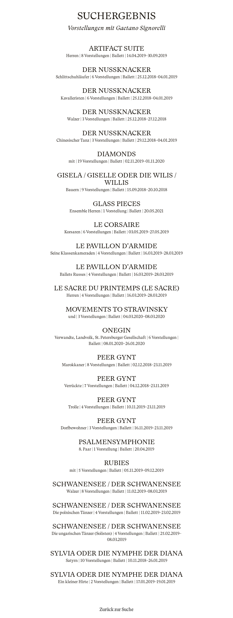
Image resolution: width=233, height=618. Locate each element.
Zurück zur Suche (116, 609)
